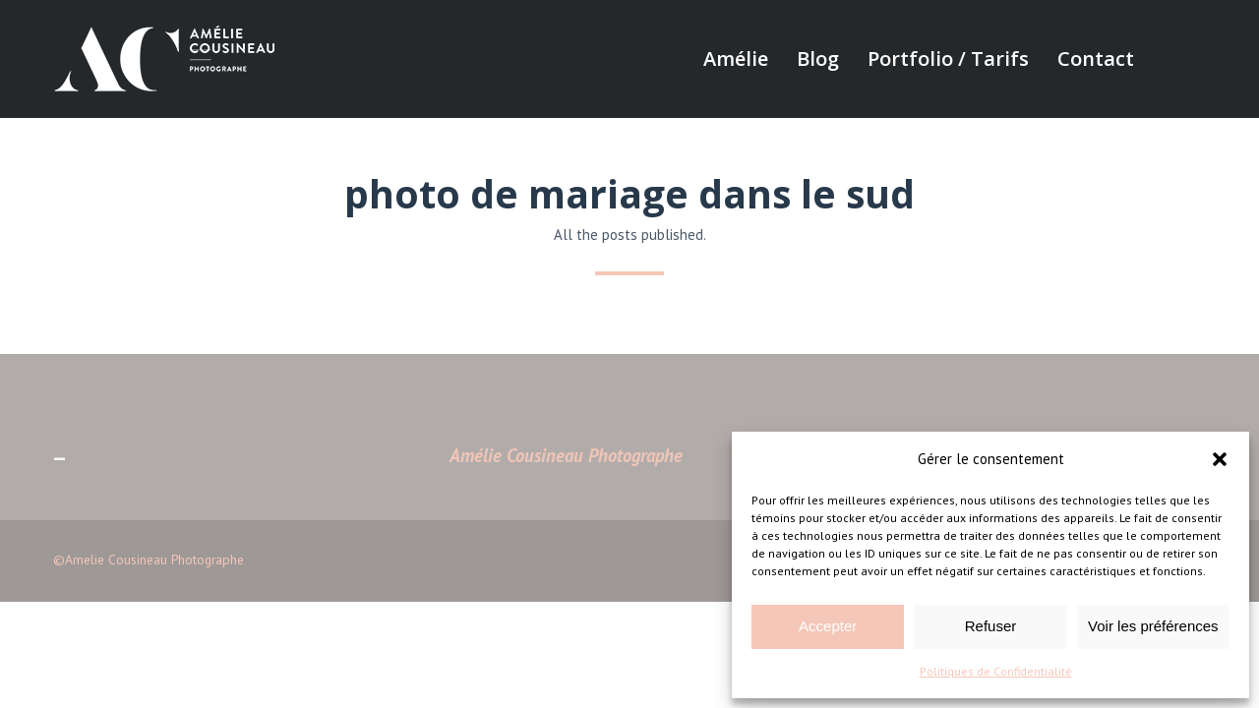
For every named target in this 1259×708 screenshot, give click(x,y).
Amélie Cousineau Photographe (566, 455)
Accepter (828, 626)
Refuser (991, 626)
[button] (1219, 459)
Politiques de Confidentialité (996, 671)
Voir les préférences (1153, 626)
